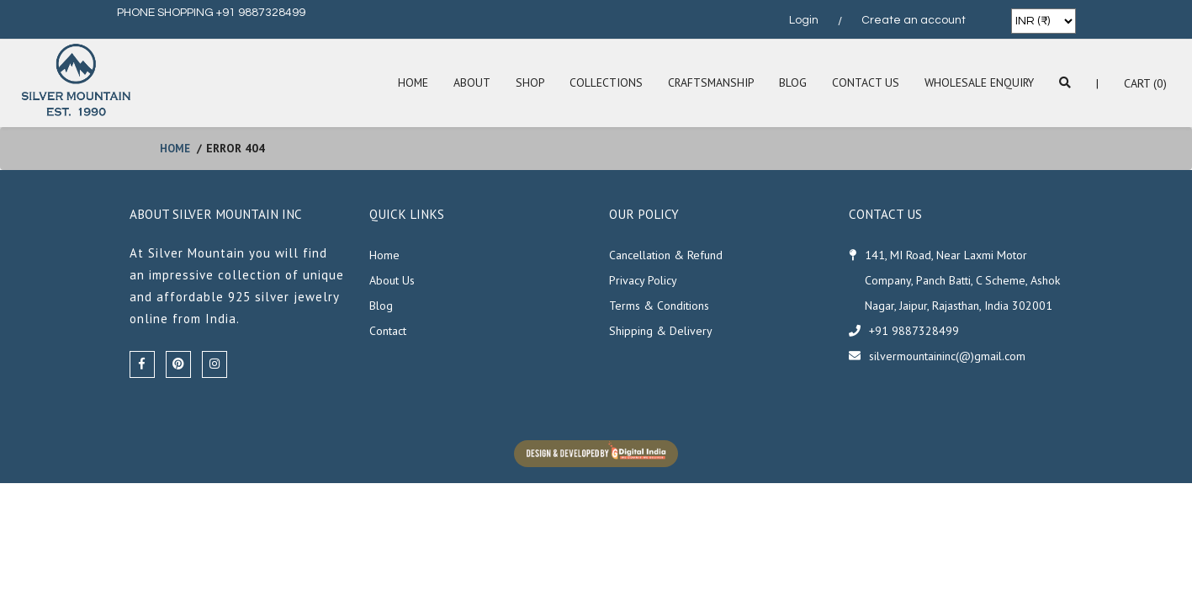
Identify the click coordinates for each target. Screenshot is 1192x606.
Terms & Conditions (659, 305)
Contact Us (863, 83)
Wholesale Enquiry (978, 83)
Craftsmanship (707, 83)
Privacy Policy (643, 280)
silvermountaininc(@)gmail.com (947, 356)
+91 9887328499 (914, 330)
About (466, 83)
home (176, 148)
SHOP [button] (524, 83)
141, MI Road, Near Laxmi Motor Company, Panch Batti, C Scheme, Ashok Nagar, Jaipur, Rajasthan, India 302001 (962, 280)
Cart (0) (1145, 83)
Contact (387, 330)
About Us (392, 280)
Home (406, 83)
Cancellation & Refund (666, 255)
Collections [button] (601, 83)
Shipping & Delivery (661, 330)
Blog (790, 83)
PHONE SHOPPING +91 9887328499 (211, 13)
